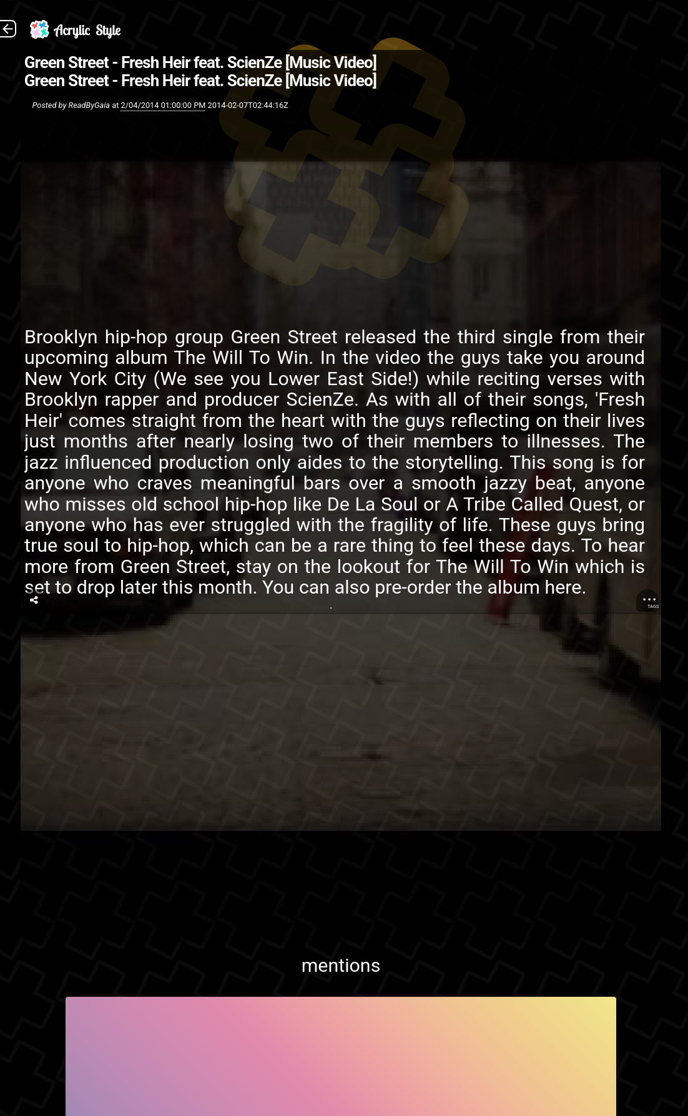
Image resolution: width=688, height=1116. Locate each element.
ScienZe (319, 399)
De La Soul (372, 503)
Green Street (283, 337)
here (562, 587)
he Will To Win (246, 357)
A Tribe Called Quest (532, 503)
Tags (653, 606)
